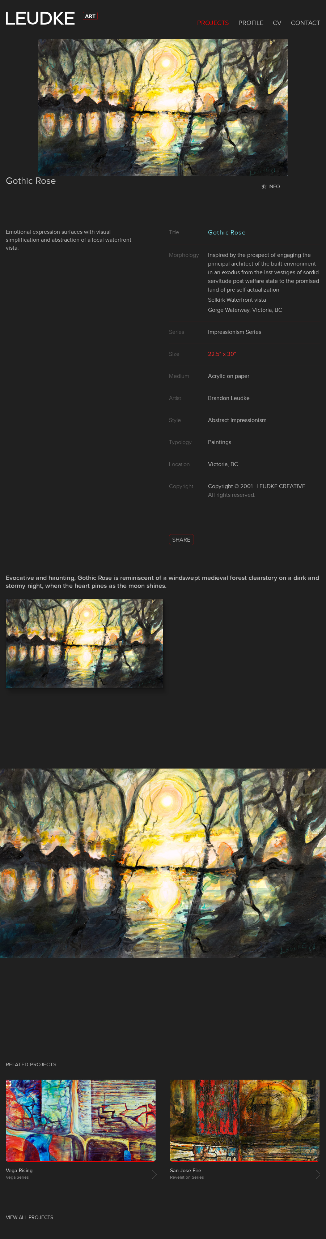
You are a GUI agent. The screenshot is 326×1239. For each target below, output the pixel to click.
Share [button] (181, 540)
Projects (213, 22)
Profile (250, 22)
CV (277, 22)
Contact (305, 22)
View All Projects (29, 1217)
